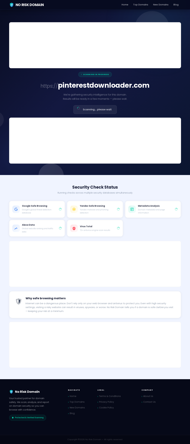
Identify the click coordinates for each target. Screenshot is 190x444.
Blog (176, 4)
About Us (148, 396)
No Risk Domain (26, 4)
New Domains (160, 4)
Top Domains (140, 4)
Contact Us (149, 401)
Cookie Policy (106, 407)
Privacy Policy (106, 401)
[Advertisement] (95, 45)
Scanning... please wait (93, 108)
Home (125, 4)
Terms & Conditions (110, 396)
